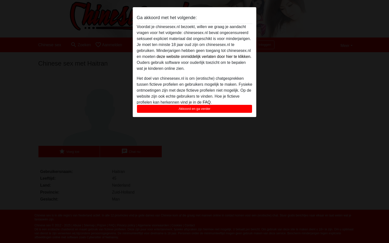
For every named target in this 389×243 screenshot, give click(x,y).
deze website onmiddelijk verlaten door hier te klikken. (204, 56)
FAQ (207, 102)
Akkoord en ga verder (194, 109)
